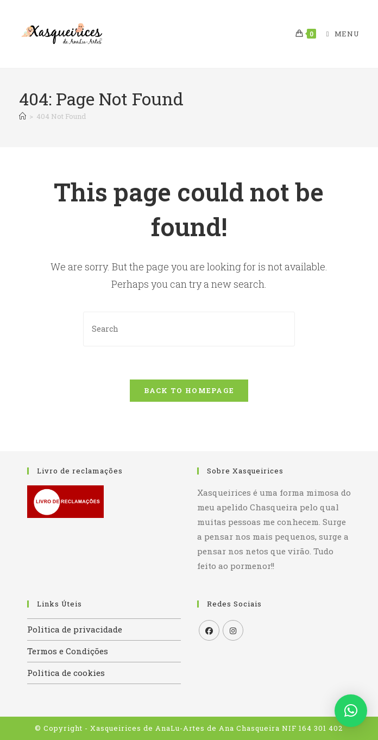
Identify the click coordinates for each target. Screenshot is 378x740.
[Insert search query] (189, 329)
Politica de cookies (66, 672)
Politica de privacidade (74, 629)
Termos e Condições (67, 651)
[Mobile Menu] (338, 34)
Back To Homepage (189, 390)
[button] (351, 710)
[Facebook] (209, 630)
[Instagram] (233, 630)
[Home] (22, 116)
